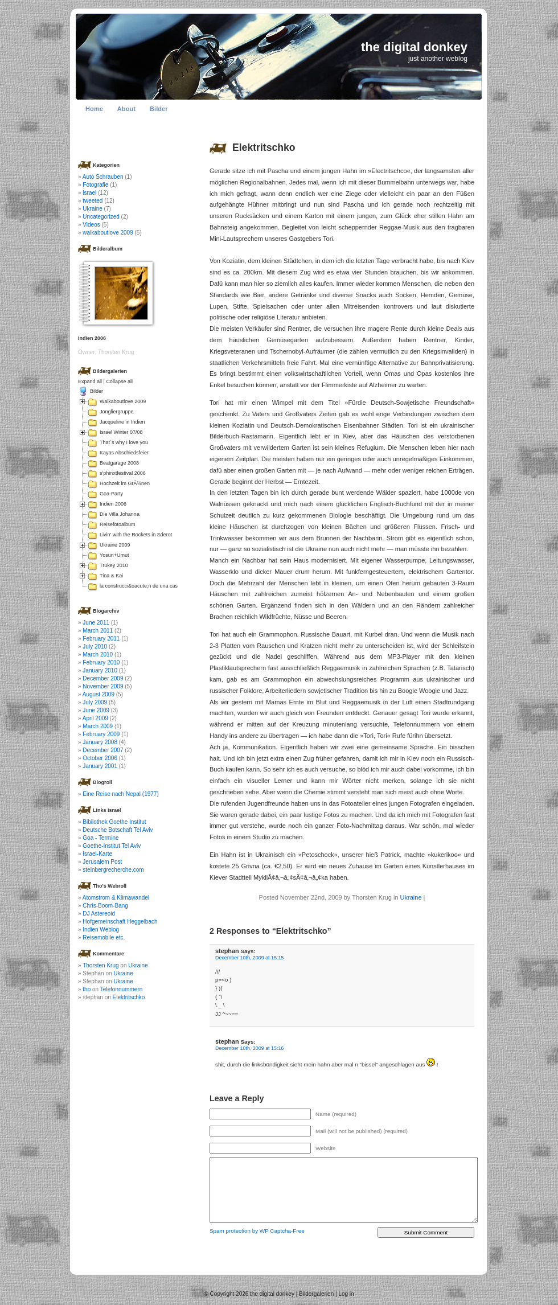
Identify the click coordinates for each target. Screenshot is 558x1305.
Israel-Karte (97, 854)
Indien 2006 (113, 504)
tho (87, 989)
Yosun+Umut (114, 555)
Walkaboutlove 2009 (123, 401)
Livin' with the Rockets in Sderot (136, 534)
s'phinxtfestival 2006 (123, 473)
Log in (346, 1294)
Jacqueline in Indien (122, 422)
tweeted (92, 201)
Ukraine (411, 897)
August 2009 (98, 694)
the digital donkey (414, 47)
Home (94, 108)
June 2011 (96, 622)
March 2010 (98, 654)
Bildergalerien (316, 1294)
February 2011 (101, 638)
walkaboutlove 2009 (108, 232)
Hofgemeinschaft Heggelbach (120, 921)
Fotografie (95, 185)
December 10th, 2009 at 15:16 (249, 1048)
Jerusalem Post (102, 862)
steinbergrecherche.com (113, 870)
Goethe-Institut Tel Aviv (112, 846)
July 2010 (95, 646)
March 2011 (98, 630)
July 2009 (95, 702)
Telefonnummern (121, 989)
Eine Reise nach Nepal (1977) (120, 794)
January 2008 (100, 742)
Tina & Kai (111, 575)
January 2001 (100, 766)
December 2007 (103, 750)
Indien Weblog (101, 929)
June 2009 (96, 710)
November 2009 (103, 686)
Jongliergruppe (117, 412)
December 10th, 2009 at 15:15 (249, 958)
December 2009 (103, 678)
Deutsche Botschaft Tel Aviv (118, 830)
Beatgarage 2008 (119, 463)
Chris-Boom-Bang (105, 905)
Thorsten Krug (100, 965)
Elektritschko (264, 147)
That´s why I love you (124, 442)
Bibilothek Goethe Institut (114, 822)
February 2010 (101, 662)
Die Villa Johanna (120, 514)
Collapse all (119, 381)
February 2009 (101, 734)
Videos (91, 224)
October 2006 (100, 758)
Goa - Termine (100, 838)
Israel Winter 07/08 (121, 432)
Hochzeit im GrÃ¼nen (125, 483)
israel (89, 193)
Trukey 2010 (114, 565)
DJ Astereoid (99, 913)
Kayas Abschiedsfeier (124, 452)
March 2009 (98, 726)
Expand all (90, 381)
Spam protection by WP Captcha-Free (257, 1231)
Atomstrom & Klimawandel (116, 897)
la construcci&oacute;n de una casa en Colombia (155, 586)
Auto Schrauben (103, 177)
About (126, 108)
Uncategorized (101, 217)
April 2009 (95, 718)
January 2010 (100, 670)
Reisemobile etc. (104, 937)
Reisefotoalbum (118, 524)
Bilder (159, 108)
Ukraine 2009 (115, 545)
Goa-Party (111, 493)
